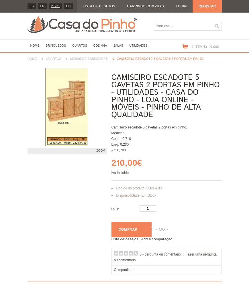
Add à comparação (156, 239)
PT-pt (55, 6)
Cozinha (100, 45)
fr (42, 6)
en (68, 6)
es (32, 6)
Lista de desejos (99, 6)
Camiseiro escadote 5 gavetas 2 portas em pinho (160, 58)
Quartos (79, 45)
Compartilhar (124, 270)
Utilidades (138, 45)
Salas (118, 45)
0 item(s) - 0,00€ (205, 46)
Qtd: (115, 209)
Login (181, 6)
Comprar (128, 229)
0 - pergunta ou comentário (160, 254)
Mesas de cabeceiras (89, 58)
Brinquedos (56, 45)
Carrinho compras (145, 6)
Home (35, 45)
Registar (207, 6)
